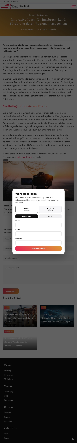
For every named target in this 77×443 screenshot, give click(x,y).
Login (50, 216)
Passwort (18, 239)
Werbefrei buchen (38, 248)
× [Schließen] (61, 192)
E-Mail (17, 230)
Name (17, 221)
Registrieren (26, 216)
